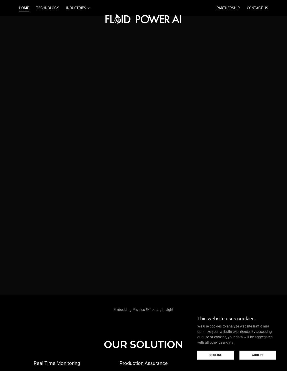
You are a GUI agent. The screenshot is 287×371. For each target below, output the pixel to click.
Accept (258, 354)
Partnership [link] (228, 8)
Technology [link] (47, 8)
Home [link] (24, 8)
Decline (215, 354)
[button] (78, 8)
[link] (143, 7)
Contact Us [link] (257, 8)
